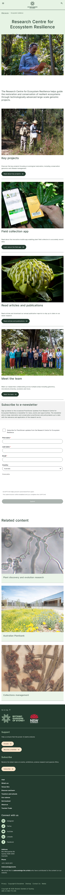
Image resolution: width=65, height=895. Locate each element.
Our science (5, 797)
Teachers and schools (9, 794)
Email (4, 456)
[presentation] (16, 483)
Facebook (10, 842)
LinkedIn (10, 837)
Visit (3, 780)
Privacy (4, 884)
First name (6, 438)
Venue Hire (5, 787)
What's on (5, 783)
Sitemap (28, 884)
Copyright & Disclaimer (16, 884)
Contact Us (36, 884)
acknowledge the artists (22, 870)
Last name (6, 447)
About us (4, 804)
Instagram (10, 821)
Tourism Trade (6, 808)
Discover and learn (8, 790)
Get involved (5, 801)
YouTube (10, 831)
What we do (5, 13)
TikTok (9, 826)
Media (44, 884)
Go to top (6, 710)
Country (5, 465)
